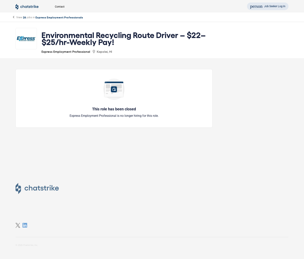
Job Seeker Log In (267, 6)
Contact (60, 6)
